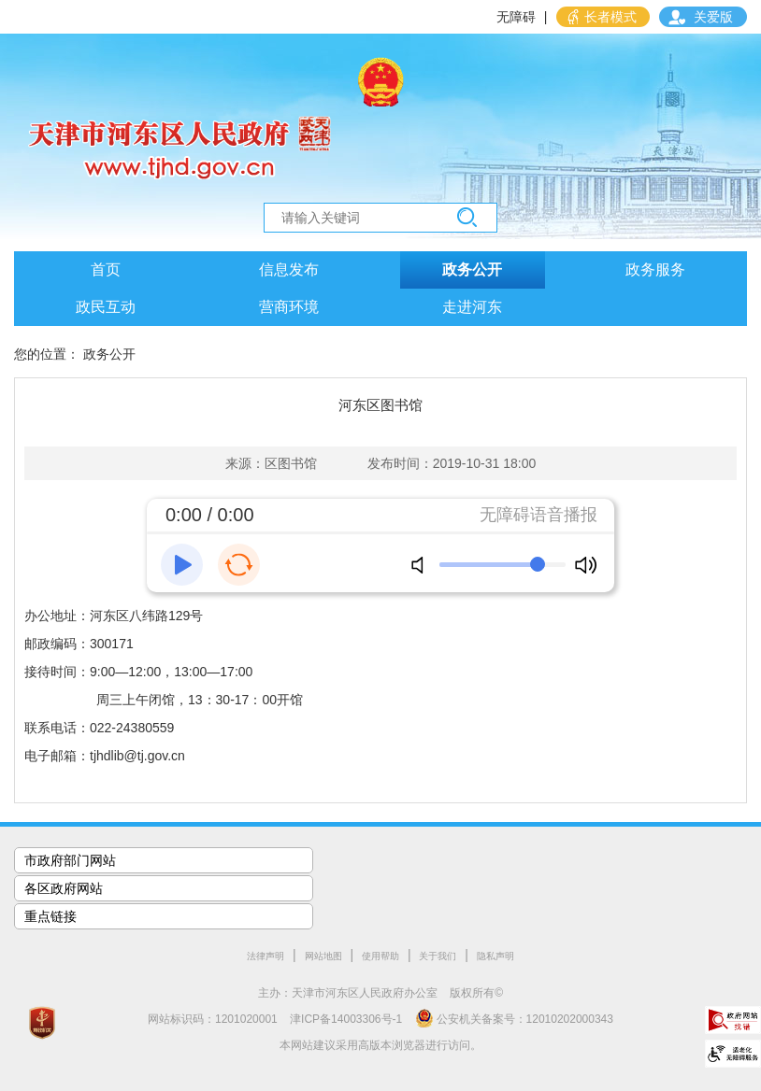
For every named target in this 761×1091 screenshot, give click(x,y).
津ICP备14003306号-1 (346, 1019)
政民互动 (106, 307)
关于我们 (437, 956)
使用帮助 (380, 956)
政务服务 (655, 269)
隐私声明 (495, 956)
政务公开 (472, 269)
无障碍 (516, 16)
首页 (106, 269)
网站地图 (323, 956)
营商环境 (289, 307)
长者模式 (610, 16)
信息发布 (289, 269)
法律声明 (265, 956)
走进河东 (472, 307)
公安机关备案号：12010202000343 (514, 1018)
